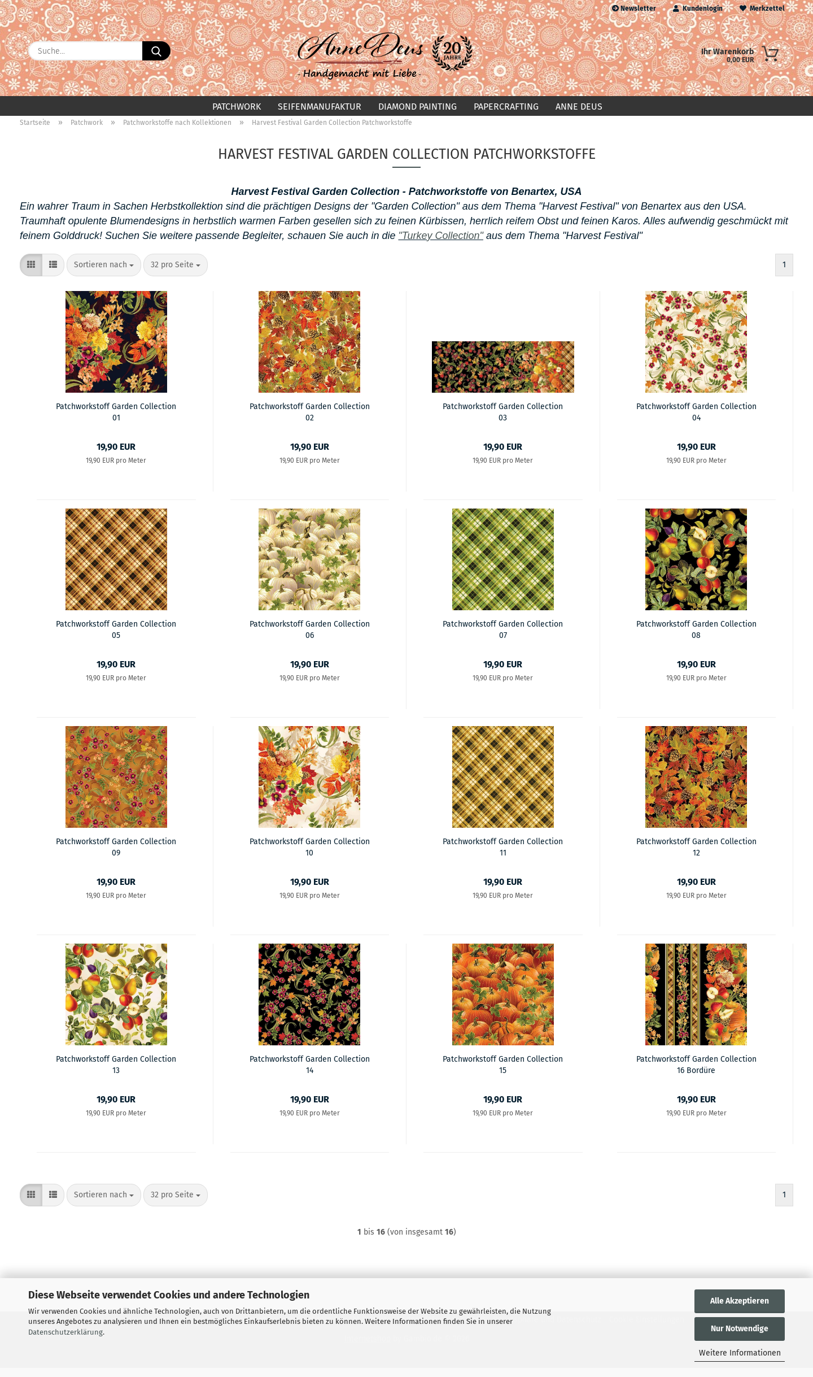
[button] (31, 274)
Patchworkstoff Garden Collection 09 (116, 855)
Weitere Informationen (740, 1353)
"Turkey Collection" (440, 244)
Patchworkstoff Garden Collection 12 (696, 855)
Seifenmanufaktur (319, 106)
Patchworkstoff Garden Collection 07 (503, 638)
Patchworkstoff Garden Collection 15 (503, 1073)
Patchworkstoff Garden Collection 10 (310, 855)
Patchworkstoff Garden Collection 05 (116, 638)
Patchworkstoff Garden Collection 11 (503, 855)
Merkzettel (762, 8)
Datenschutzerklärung (65, 1332)
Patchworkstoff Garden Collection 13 (116, 1073)
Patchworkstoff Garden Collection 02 (310, 420)
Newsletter (634, 8)
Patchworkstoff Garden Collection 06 (310, 638)
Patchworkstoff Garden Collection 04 (696, 420)
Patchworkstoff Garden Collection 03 (503, 420)
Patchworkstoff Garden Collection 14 (310, 1073)
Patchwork (236, 106)
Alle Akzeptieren (739, 1301)
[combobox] (104, 274)
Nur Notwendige (739, 1328)
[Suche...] (156, 50)
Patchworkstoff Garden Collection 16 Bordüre (696, 1073)
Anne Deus (579, 106)
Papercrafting (506, 106)
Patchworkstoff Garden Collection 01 (116, 420)
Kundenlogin (698, 8)
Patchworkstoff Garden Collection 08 (696, 638)
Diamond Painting (417, 106)
